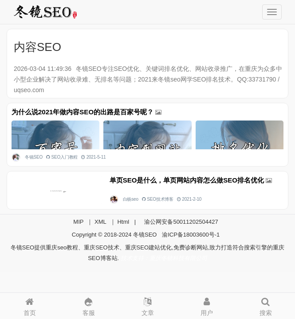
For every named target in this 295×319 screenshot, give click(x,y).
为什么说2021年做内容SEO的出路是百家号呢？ (82, 112)
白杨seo (130, 199)
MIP (78, 221)
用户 (206, 304)
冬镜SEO (34, 157)
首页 (29, 304)
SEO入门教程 (64, 157)
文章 (147, 304)
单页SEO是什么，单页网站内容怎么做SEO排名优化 (187, 180)
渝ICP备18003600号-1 (191, 234)
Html (123, 221)
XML (100, 221)
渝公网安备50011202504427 (180, 221)
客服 (88, 304)
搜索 (265, 304)
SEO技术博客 (160, 199)
